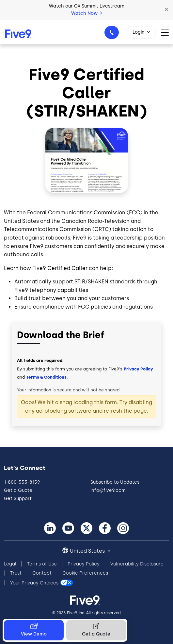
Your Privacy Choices (34, 583)
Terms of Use (42, 564)
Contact (42, 573)
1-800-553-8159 (112, 34)
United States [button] (88, 551)
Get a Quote (18, 490)
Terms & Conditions (46, 377)
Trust (16, 573)
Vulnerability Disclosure (137, 564)
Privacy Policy (138, 369)
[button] (166, 9)
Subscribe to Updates (114, 482)
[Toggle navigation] (167, 32)
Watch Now (86, 13)
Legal (10, 564)
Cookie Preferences (85, 573)
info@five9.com (108, 490)
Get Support (18, 498)
